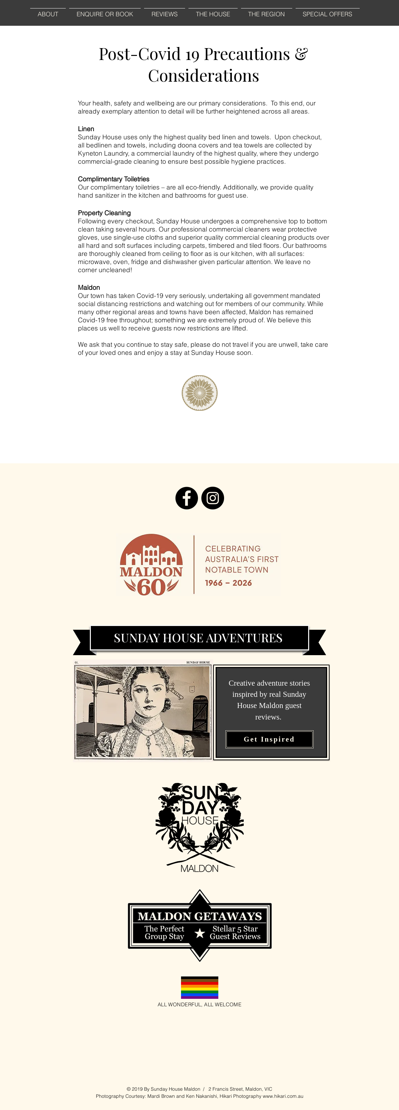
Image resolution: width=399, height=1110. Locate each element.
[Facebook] (186, 498)
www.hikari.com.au (283, 1096)
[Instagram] (212, 498)
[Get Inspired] (269, 739)
